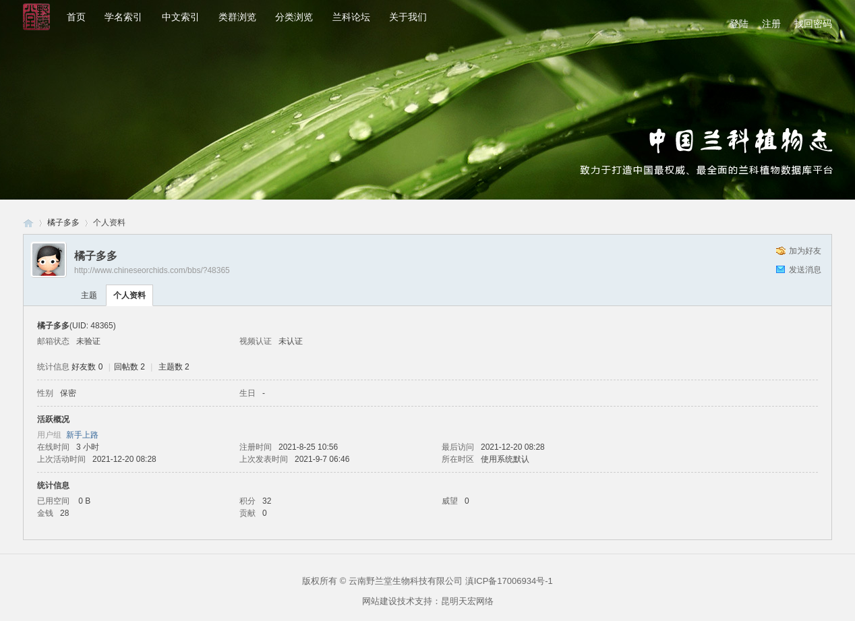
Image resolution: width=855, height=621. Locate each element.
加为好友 (805, 251)
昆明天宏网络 (467, 601)
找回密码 (813, 23)
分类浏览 (294, 16)
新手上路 (82, 435)
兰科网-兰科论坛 (28, 223)
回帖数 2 (129, 367)
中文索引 (181, 16)
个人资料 (129, 295)
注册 (771, 23)
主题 (89, 295)
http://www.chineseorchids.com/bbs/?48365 (152, 270)
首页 (76, 16)
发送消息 (805, 269)
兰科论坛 (351, 16)
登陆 (739, 23)
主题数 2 (173, 367)
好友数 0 (86, 367)
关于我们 (408, 16)
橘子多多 (63, 222)
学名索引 (123, 16)
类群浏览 (237, 16)
